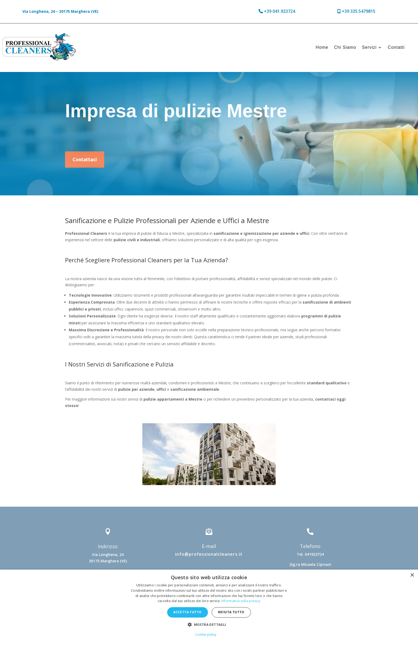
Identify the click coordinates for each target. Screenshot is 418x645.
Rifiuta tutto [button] (231, 612)
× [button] (412, 575)
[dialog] (209, 607)
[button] (209, 625)
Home (322, 47)
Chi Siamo (345, 47)
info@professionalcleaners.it (209, 554)
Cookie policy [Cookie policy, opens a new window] (205, 634)
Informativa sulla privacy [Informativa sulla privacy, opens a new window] (241, 601)
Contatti (396, 47)
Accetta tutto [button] (187, 612)
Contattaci (85, 159)
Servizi (369, 47)
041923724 (314, 554)
